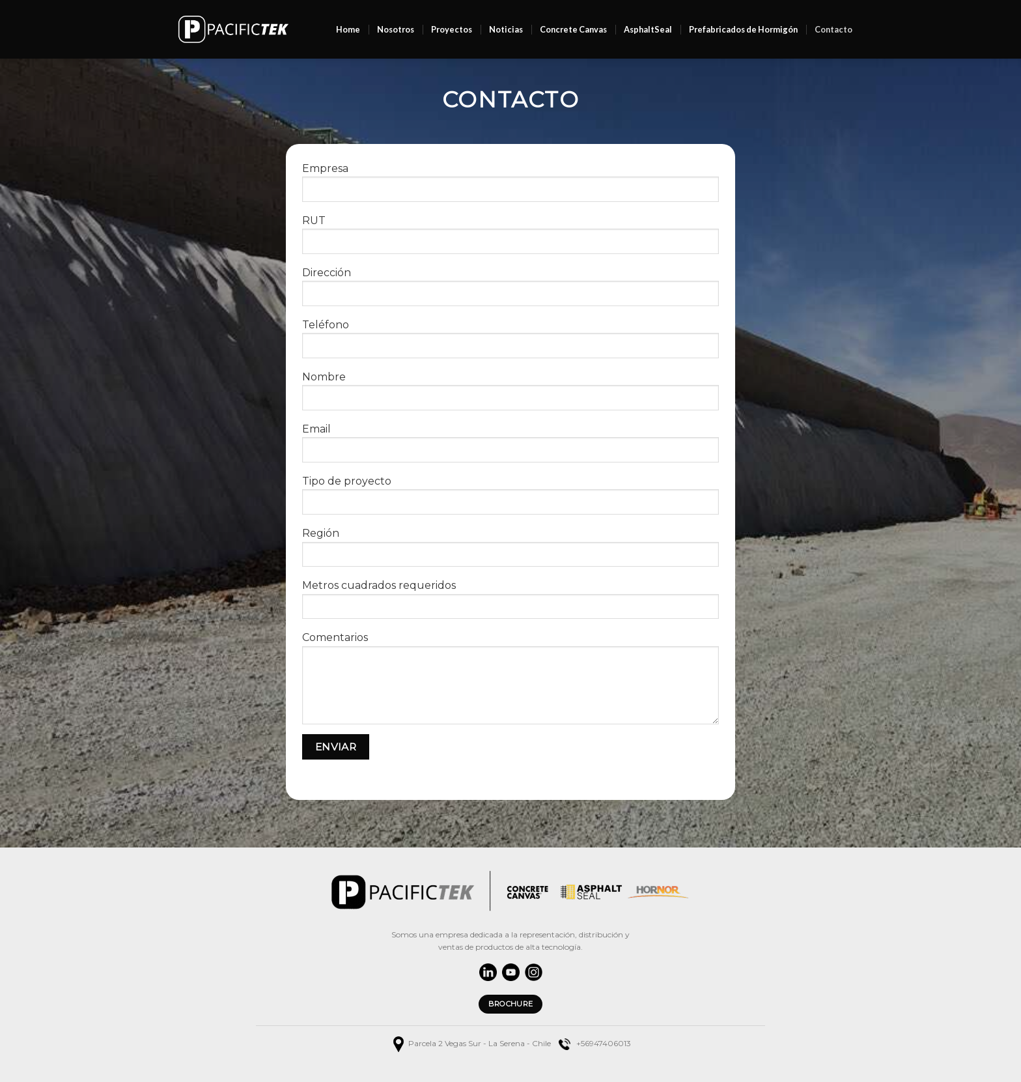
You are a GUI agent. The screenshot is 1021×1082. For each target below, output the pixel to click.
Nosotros (395, 29)
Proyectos (451, 29)
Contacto (833, 29)
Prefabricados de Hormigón (743, 29)
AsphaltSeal (648, 29)
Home (348, 29)
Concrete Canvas (573, 29)
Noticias (506, 29)
